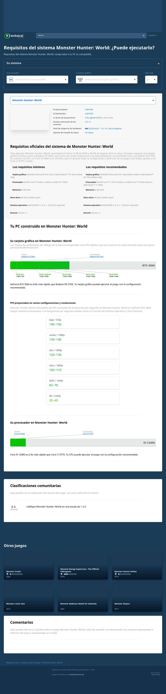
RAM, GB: (149, 73)
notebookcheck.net (76, 674)
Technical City (13, 36)
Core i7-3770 (88, 434)
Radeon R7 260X (28, 256)
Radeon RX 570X (96, 256)
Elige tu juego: (153, 100)
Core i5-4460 (19, 434)
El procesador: (13, 73)
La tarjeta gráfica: (83, 73)
